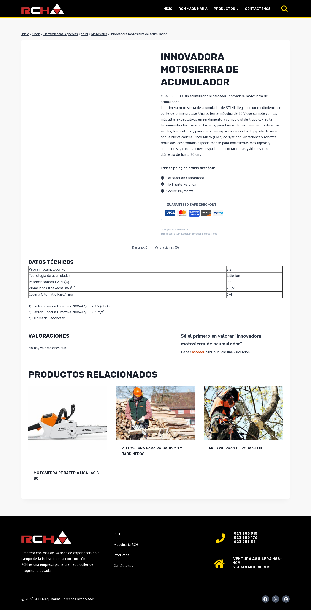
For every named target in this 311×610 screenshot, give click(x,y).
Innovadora (196, 233)
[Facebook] (265, 599)
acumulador (181, 233)
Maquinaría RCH (126, 544)
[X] (275, 599)
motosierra (210, 233)
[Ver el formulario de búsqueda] (284, 9)
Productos (121, 555)
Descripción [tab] (140, 247)
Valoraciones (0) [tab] (167, 247)
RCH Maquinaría (193, 9)
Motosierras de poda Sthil (236, 448)
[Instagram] (286, 599)
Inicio (167, 9)
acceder (198, 352)
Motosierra (181, 229)
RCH (117, 534)
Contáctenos (258, 9)
